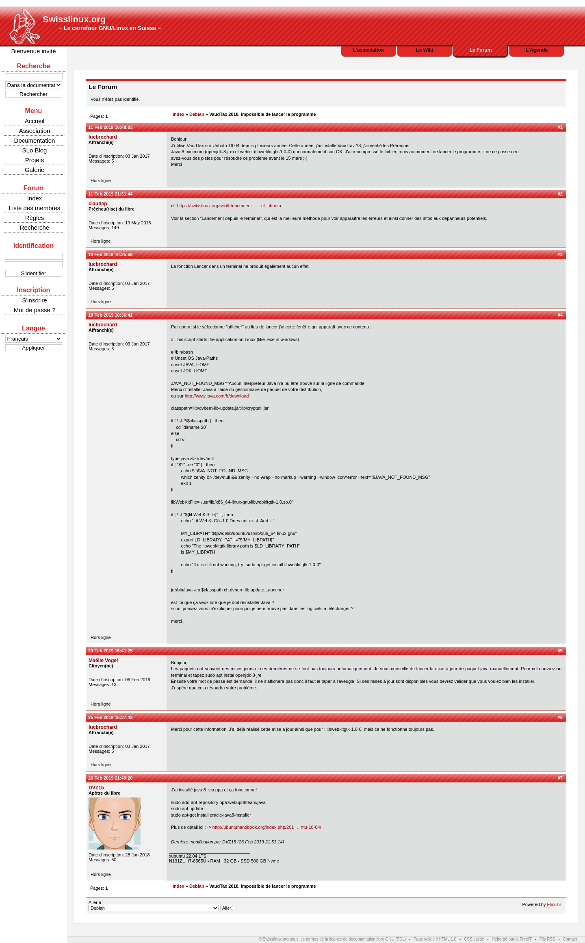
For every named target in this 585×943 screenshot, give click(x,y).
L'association (368, 50)
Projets (34, 159)
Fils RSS (547, 939)
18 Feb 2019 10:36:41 (110, 315)
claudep (98, 203)
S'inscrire (34, 300)
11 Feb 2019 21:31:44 (110, 193)
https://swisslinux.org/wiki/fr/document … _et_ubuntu (229, 205)
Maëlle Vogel (103, 660)
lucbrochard (103, 137)
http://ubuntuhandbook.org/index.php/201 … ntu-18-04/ (266, 827)
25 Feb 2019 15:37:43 (110, 717)
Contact (570, 939)
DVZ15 (96, 788)
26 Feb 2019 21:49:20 (110, 778)
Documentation (34, 140)
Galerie (34, 169)
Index (34, 198)
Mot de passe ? (35, 309)
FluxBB (554, 904)
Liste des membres (35, 207)
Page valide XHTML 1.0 (435, 939)
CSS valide (474, 939)
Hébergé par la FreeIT (511, 939)
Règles (34, 217)
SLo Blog (34, 150)
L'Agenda (537, 50)
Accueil (34, 120)
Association (34, 130)
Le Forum (481, 50)
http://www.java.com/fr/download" (218, 395)
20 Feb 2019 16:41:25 (110, 650)
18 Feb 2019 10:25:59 (110, 254)
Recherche (35, 227)
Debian (196, 114)
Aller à (161, 905)
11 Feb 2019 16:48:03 (110, 127)
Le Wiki (424, 50)
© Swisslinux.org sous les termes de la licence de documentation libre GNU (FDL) (332, 939)
